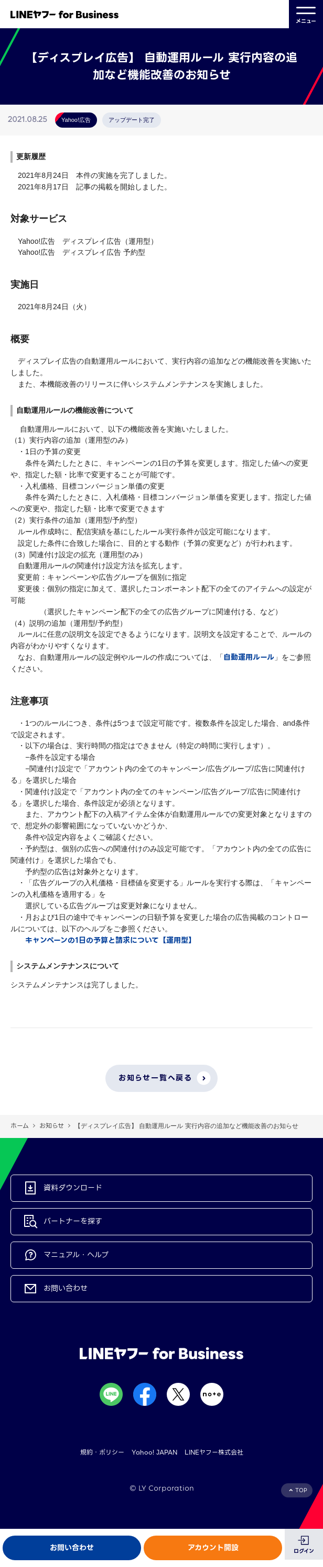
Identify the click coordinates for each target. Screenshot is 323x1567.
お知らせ (51, 1126)
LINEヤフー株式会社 (214, 1452)
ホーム (19, 1126)
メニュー (306, 14)
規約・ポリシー (102, 1452)
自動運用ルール (248, 657)
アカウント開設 (213, 1547)
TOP (301, 1490)
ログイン (304, 1551)
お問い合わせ (72, 1547)
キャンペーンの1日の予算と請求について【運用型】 (110, 940)
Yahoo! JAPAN (154, 1452)
